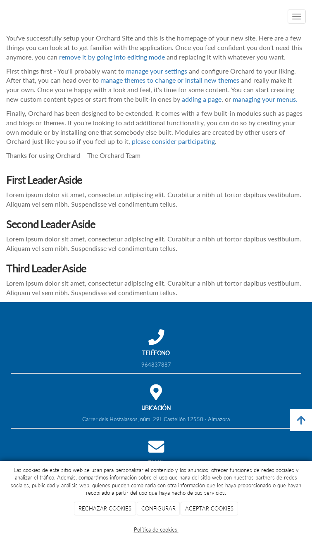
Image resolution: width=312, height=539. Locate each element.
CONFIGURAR (158, 508)
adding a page (201, 99)
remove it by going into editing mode (112, 57)
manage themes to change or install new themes (169, 80)
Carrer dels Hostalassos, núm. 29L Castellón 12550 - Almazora (156, 419)
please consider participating (173, 141)
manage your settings (156, 71)
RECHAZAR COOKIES (105, 508)
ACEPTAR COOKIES (209, 508)
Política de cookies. (156, 529)
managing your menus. (265, 99)
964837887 (156, 364)
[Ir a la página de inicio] (4, 16)
